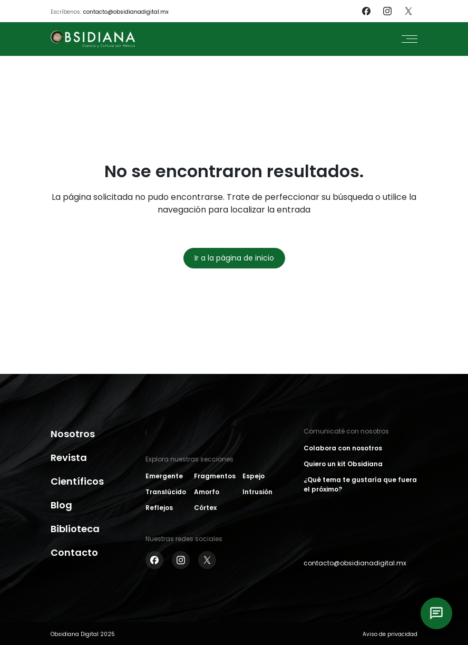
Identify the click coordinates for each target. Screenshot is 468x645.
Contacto (74, 552)
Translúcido (165, 491)
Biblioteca (75, 528)
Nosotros (73, 433)
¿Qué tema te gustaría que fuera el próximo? (360, 484)
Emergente (164, 475)
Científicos (77, 481)
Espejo (253, 475)
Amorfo (206, 491)
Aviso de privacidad (390, 634)
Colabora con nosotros (343, 448)
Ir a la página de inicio (234, 258)
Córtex (205, 507)
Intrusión (257, 491)
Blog (61, 505)
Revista (69, 457)
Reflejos (159, 507)
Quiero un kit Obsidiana (343, 463)
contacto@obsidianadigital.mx (126, 12)
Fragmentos (215, 475)
